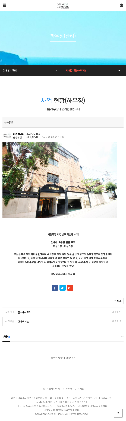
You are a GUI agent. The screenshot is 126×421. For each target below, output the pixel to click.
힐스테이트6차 (25, 312)
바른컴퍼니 (18, 134)
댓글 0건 (17, 137)
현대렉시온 (23, 321)
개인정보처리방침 (51, 388)
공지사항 (79, 388)
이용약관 (67, 388)
